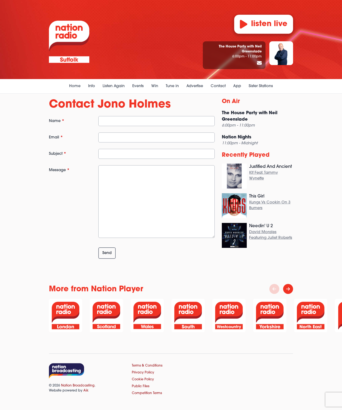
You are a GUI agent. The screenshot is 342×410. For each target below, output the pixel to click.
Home (75, 86)
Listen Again (114, 86)
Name (56, 121)
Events (138, 86)
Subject (57, 154)
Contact (218, 86)
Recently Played (246, 155)
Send (107, 253)
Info (91, 86)
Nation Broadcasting (78, 385)
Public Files (140, 386)
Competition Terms (147, 393)
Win (154, 86)
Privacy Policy (143, 372)
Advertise (194, 86)
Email (56, 137)
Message (59, 170)
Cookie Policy (143, 379)
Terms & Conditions (147, 366)
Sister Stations (261, 86)
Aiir (85, 390)
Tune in (172, 86)
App (237, 86)
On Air (231, 101)
